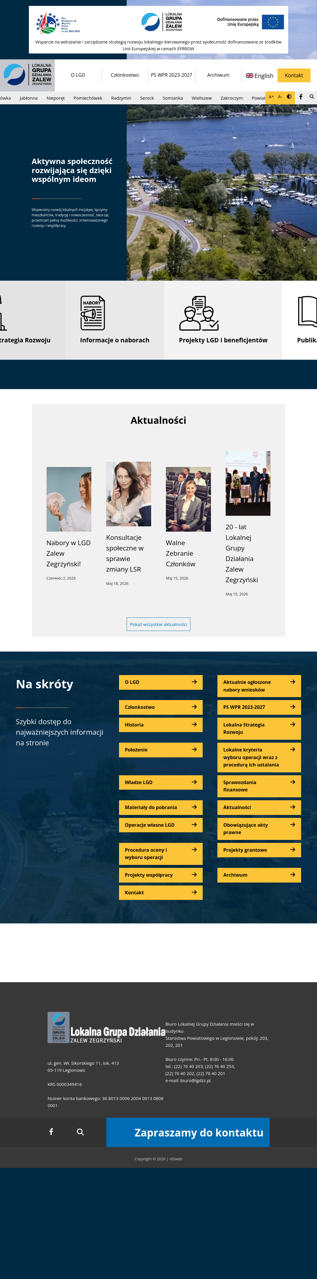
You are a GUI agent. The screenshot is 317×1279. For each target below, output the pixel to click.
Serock (151, 98)
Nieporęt (60, 98)
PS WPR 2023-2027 (171, 75)
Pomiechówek (91, 98)
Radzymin (125, 98)
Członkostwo (125, 75)
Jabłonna (33, 98)
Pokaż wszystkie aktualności (158, 624)
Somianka (177, 98)
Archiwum (218, 75)
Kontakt (294, 75)
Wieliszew (206, 98)
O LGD (78, 75)
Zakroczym (235, 98)
